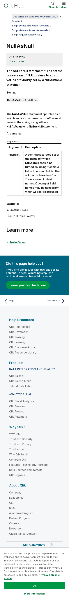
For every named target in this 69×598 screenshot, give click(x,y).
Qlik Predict (16, 411)
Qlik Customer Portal (22, 347)
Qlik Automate (18, 416)
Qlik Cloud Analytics (21, 401)
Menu (64, 7)
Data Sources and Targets (26, 469)
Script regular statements (26, 34)
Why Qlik (14, 433)
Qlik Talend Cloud (20, 380)
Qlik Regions (17, 475)
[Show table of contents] (7, 16)
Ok (34, 585)
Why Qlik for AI (18, 454)
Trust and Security (20, 439)
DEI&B (13, 507)
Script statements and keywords (30, 30)
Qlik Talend (16, 375)
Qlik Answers (17, 406)
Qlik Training (17, 337)
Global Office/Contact (22, 533)
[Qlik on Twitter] (52, 544)
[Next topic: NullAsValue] (50, 301)
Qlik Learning (17, 342)
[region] (34, 573)
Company (15, 492)
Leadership (16, 497)
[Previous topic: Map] (18, 301)
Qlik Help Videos (19, 326)
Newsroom (16, 528)
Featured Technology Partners (28, 464)
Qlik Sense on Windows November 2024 (35, 16)
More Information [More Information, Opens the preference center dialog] (34, 593)
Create (16, 21)
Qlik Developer (18, 331)
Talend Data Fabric (21, 386)
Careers (14, 523)
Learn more (17, 61)
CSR (11, 502)
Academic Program (21, 513)
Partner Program (19, 518)
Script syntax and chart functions (30, 25)
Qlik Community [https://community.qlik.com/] (34, 545)
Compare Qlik (17, 459)
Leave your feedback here (28, 285)
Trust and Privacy (20, 444)
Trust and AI (16, 449)
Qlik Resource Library (22, 352)
